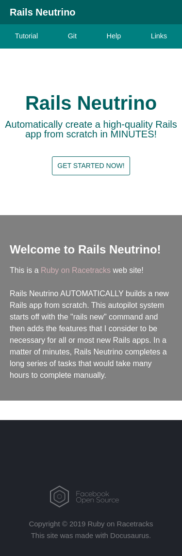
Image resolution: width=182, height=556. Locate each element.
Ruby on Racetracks (76, 270)
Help (114, 36)
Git (72, 36)
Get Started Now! (90, 165)
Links (159, 36)
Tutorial (26, 36)
